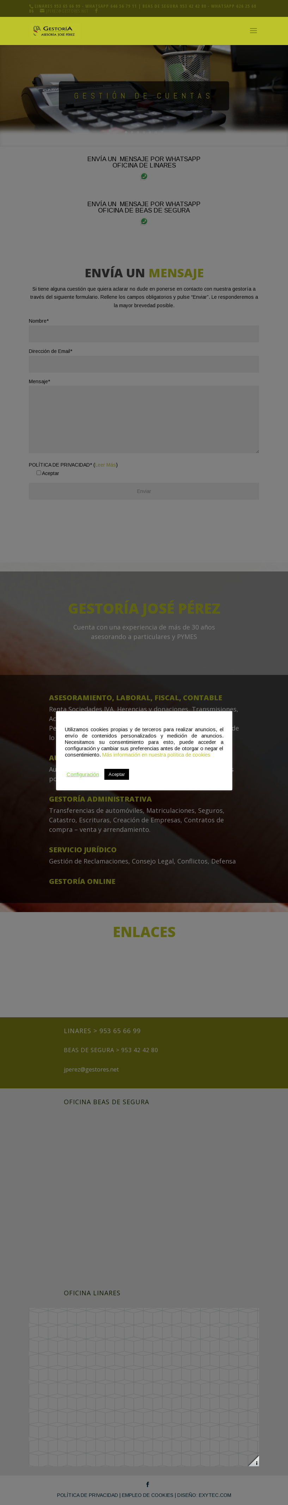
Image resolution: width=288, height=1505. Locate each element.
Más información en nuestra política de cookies (156, 755)
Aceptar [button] (117, 774)
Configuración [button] (83, 774)
